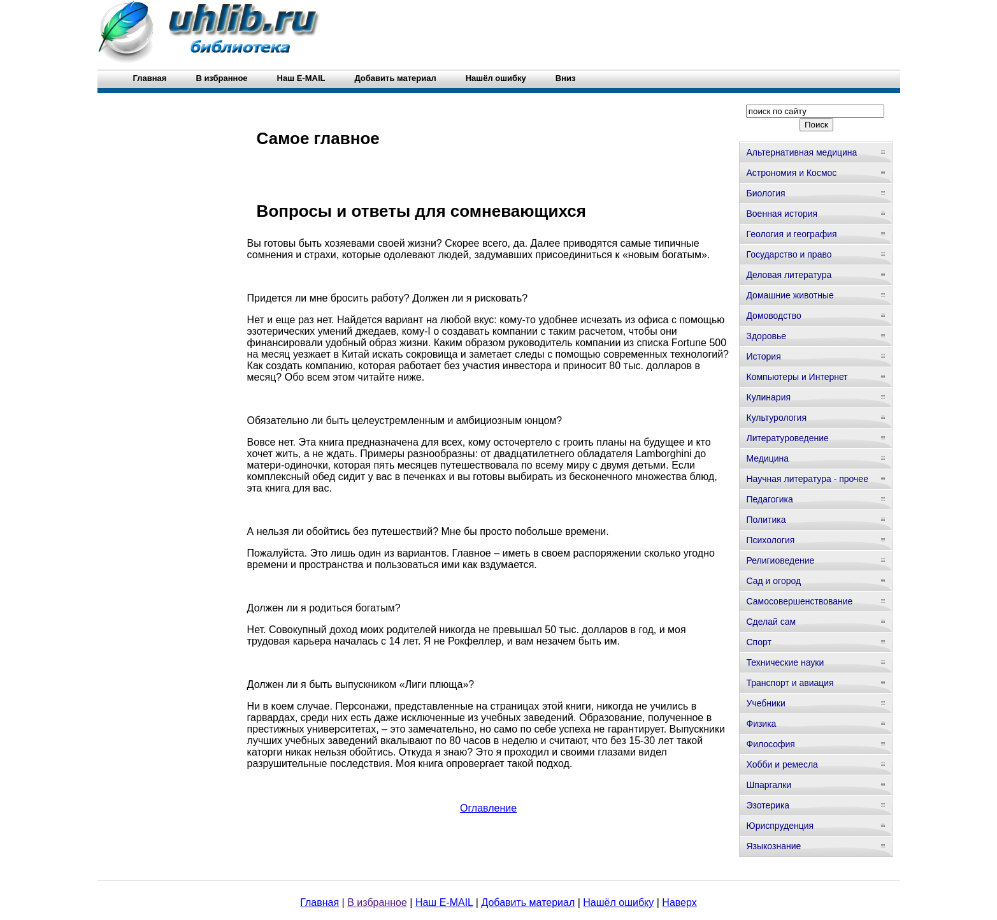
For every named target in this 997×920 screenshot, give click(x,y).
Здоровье (766, 336)
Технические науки (785, 662)
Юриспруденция (780, 826)
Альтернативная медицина (801, 152)
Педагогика (769, 499)
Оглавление (488, 808)
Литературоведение (787, 438)
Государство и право (788, 254)
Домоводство (773, 315)
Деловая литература (788, 275)
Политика (765, 520)
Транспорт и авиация (789, 683)
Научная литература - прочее (807, 479)
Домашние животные (789, 295)
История (763, 356)
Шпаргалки (768, 785)
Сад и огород (773, 581)
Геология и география (791, 234)
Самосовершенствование (799, 601)
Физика (761, 724)
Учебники (765, 703)
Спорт (758, 642)
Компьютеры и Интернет (796, 377)
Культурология (776, 418)
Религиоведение (780, 560)
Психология (770, 540)
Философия (770, 744)
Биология (765, 193)
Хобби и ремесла (781, 764)
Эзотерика (767, 805)
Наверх (679, 902)
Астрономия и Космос (791, 173)
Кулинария (768, 397)
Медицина (767, 458)
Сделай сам (771, 622)
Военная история (781, 213)
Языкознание (773, 846)
